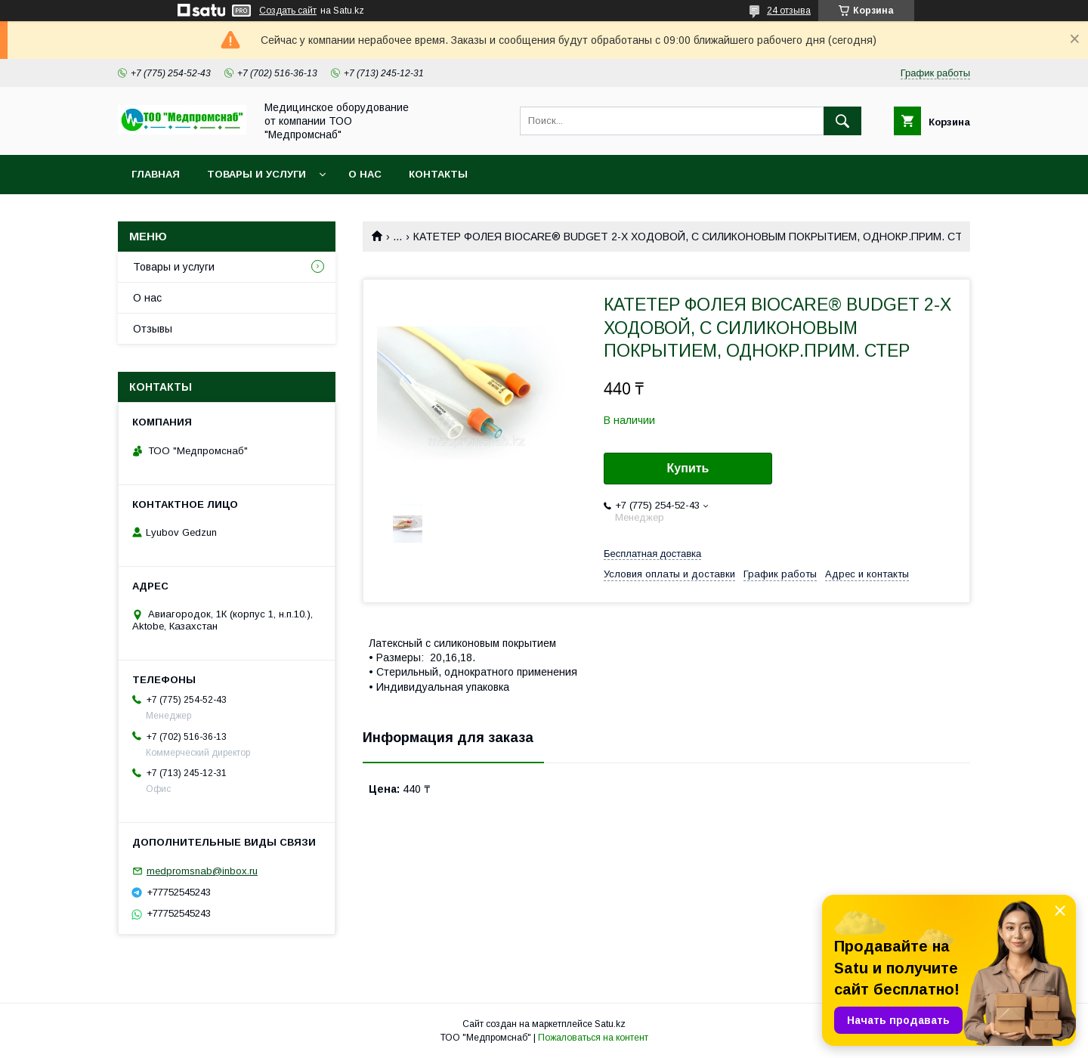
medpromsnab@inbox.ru (202, 871)
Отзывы (152, 329)
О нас (365, 174)
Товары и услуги (256, 174)
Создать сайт (288, 10)
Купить (688, 468)
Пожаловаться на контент (593, 1037)
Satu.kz (610, 1024)
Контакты (438, 174)
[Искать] (842, 121)
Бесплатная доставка (652, 553)
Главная (155, 174)
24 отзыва (789, 10)
